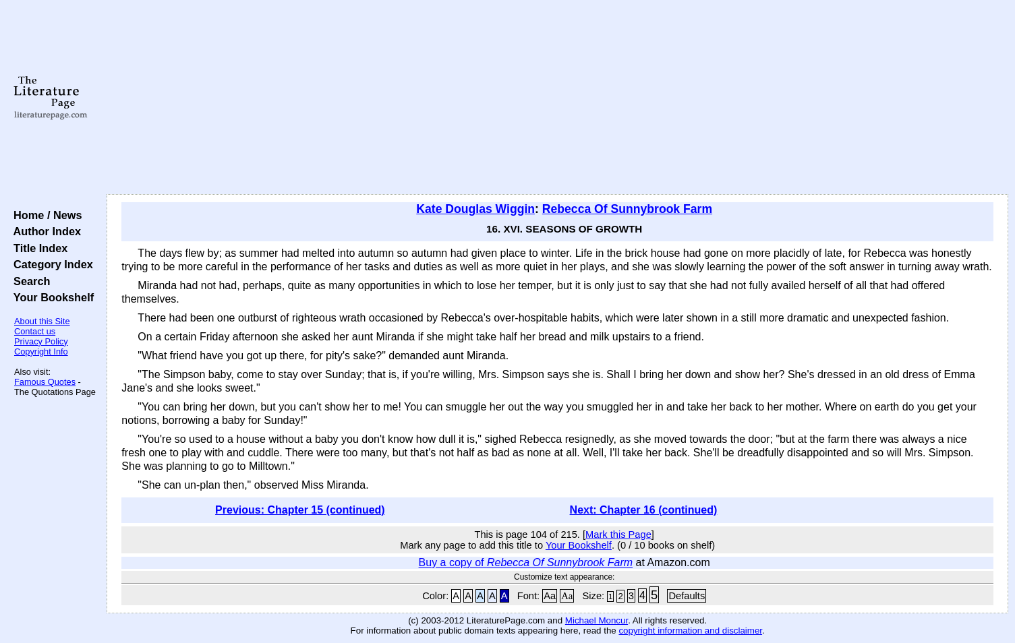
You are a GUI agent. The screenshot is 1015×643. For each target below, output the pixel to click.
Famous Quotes (45, 382)
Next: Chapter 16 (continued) (644, 510)
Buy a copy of (526, 562)
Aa (550, 595)
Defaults (686, 595)
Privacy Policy (41, 341)
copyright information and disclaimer (690, 630)
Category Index (50, 264)
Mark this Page (618, 534)
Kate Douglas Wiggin (475, 209)
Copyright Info (41, 351)
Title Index (37, 248)
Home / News (44, 215)
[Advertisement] (557, 97)
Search (28, 281)
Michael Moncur (596, 620)
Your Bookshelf (50, 297)
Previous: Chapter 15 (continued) (300, 510)
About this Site (42, 321)
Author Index (44, 231)
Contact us (34, 331)
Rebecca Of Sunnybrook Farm (627, 209)
